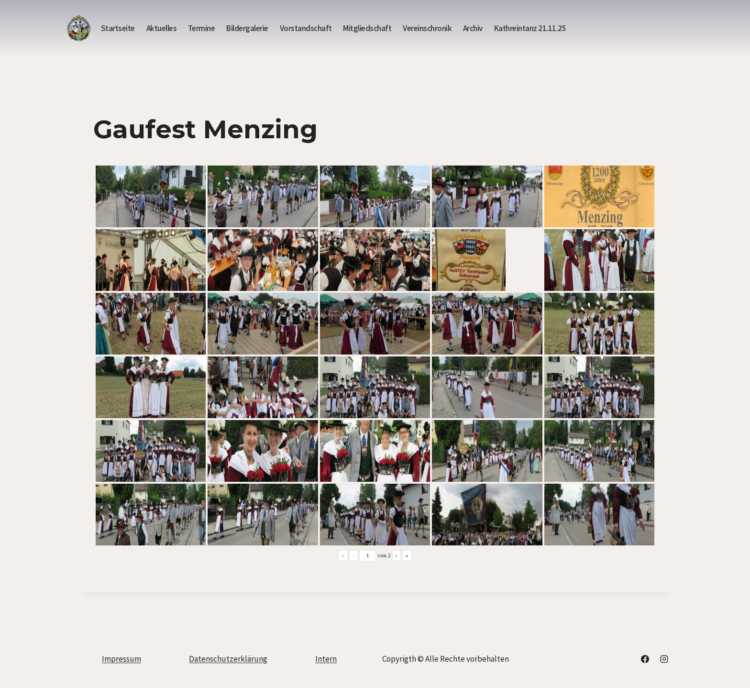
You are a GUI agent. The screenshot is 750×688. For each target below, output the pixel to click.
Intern (326, 659)
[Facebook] (645, 659)
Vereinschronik (427, 28)
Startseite (118, 28)
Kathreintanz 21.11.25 (530, 28)
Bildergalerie (247, 28)
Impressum (121, 659)
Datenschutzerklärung (228, 659)
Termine (201, 28)
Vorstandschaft (306, 28)
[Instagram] (664, 659)
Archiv (473, 28)
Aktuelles (161, 28)
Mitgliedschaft (367, 28)
